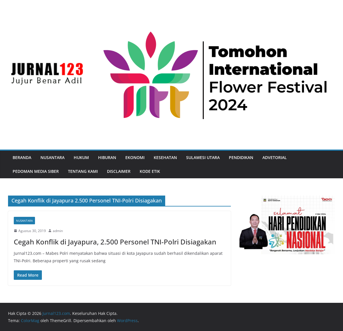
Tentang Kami (83, 171)
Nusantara (52, 157)
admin (58, 230)
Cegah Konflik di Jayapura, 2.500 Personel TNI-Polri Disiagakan (115, 241)
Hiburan (107, 157)
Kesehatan (165, 157)
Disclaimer (118, 171)
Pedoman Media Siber (36, 171)
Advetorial (274, 157)
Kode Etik (150, 171)
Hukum (81, 157)
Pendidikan (241, 157)
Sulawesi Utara (203, 157)
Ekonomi (135, 157)
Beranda (22, 157)
